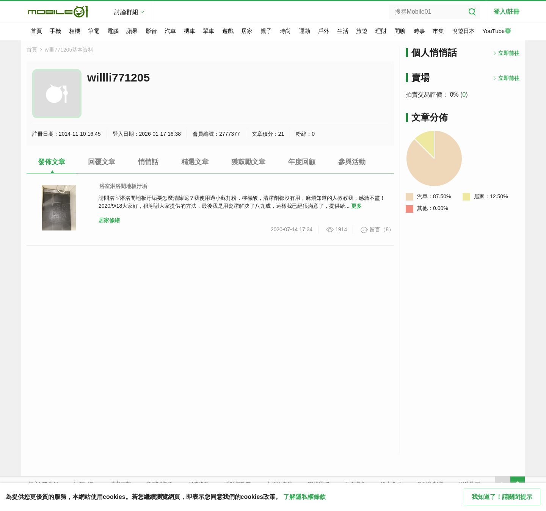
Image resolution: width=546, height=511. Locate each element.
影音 (151, 31)
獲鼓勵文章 (248, 162)
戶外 (323, 31)
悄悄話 (148, 162)
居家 (247, 31)
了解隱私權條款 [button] (304, 497)
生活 (342, 31)
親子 (266, 31)
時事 (419, 31)
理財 (381, 31)
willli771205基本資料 (69, 50)
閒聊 (400, 31)
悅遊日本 (463, 31)
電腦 (113, 31)
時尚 (285, 31)
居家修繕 (109, 220)
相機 (74, 31)
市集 (438, 31)
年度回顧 (301, 162)
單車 (208, 31)
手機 (55, 31)
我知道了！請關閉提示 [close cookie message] (502, 497)
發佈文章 (51, 162)
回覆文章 (101, 162)
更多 (356, 206)
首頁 (36, 31)
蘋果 (132, 31)
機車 (189, 31)
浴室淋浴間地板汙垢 (123, 186)
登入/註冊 (506, 11)
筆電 (93, 31)
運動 (304, 31)
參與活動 (352, 162)
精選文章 (195, 162)
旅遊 (361, 31)
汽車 (170, 31)
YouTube (496, 31)
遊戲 (228, 31)
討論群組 (126, 12)
